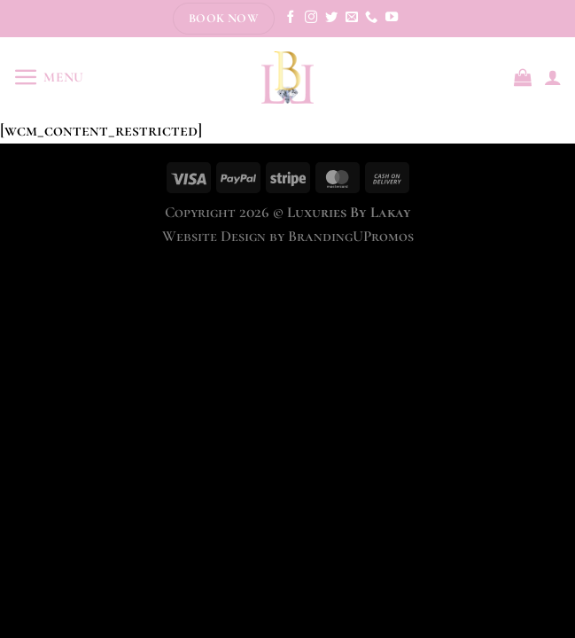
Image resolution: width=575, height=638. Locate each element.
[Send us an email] (352, 18)
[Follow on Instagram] (311, 18)
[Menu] (48, 77)
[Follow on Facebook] (290, 18)
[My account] (553, 77)
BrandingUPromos (351, 236)
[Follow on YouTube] (391, 18)
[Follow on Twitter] (331, 18)
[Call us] (371, 18)
